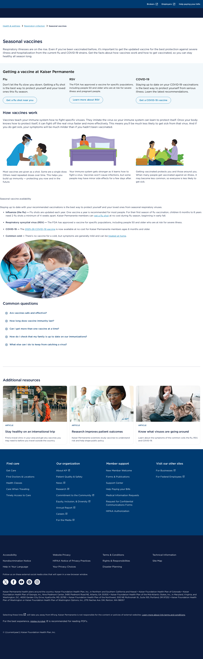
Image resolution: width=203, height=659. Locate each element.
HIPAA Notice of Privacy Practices (72, 560)
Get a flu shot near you (19, 100)
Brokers (152, 4)
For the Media (65, 520)
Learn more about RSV (86, 99)
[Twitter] (5, 582)
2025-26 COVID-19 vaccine (40, 229)
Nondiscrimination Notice (17, 560)
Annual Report (65, 507)
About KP (63, 470)
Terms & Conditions (113, 555)
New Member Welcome (119, 470)
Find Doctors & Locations (20, 476)
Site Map (157, 560)
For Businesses (166, 470)
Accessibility (10, 555)
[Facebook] (13, 582)
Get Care (11, 470)
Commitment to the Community (75, 495)
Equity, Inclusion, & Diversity (73, 501)
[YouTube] (21, 582)
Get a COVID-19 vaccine (153, 100)
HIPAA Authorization (117, 511)
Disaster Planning (112, 566)
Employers (169, 4)
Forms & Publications (118, 476)
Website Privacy (61, 555)
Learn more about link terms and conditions (163, 615)
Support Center (114, 483)
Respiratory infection (34, 26)
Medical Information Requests (122, 495)
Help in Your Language (15, 566)
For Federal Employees (170, 476)
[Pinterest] (29, 582)
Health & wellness (11, 26)
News (60, 483)
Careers (62, 514)
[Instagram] (37, 582)
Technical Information (164, 555)
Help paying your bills (189, 4)
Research (62, 489)
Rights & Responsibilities (116, 560)
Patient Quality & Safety (69, 476)
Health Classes (14, 483)
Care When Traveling (17, 489)
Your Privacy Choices (64, 566)
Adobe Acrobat (39, 621)
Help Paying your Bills (118, 489)
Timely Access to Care (18, 495)
